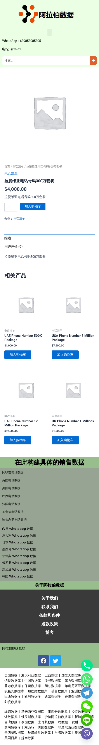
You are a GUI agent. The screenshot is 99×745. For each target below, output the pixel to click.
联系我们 (49, 606)
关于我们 (49, 598)
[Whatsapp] (87, 679)
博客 (49, 632)
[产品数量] (10, 207)
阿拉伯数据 (10, 648)
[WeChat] (87, 706)
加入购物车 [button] (18, 355)
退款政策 (49, 623)
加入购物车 (33, 206)
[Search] (93, 60)
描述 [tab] (7, 238)
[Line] (87, 720)
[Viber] (87, 734)
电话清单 (18, 166)
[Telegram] (87, 693)
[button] (49, 32)
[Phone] (87, 665)
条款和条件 (49, 615)
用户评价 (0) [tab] (13, 247)
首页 (7, 166)
